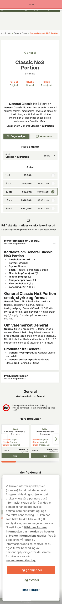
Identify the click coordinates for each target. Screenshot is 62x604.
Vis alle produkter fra (30, 396)
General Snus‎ (20, 33)
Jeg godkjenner (31, 570)
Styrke (36, 442)
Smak (6, 445)
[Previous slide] (4, 439)
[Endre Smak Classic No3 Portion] (30, 155)
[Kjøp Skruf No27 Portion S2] (15, 455)
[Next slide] (56, 439)
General (8, 328)
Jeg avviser (31, 580)
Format (36, 439)
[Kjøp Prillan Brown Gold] (45, 455)
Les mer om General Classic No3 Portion (30, 125)
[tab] (8, 461)
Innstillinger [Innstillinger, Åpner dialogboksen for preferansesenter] (31, 589)
